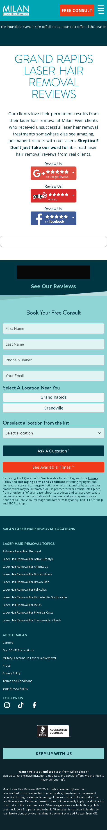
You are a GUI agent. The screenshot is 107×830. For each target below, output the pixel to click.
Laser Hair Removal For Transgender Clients (32, 620)
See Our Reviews (53, 286)
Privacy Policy (11, 673)
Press (7, 666)
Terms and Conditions (17, 681)
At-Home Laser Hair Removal (22, 551)
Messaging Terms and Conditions (41, 482)
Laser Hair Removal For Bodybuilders (27, 574)
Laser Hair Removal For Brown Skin (26, 582)
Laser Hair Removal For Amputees (25, 567)
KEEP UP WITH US (54, 753)
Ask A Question (53, 451)
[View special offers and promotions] (53, 33)
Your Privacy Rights (15, 688)
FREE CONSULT (76, 10)
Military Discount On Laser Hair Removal (29, 658)
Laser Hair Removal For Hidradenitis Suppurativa (35, 597)
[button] (100, 10)
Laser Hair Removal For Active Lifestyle (28, 559)
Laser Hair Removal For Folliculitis (25, 589)
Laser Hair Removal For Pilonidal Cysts (28, 612)
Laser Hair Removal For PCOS (22, 605)
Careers (8, 643)
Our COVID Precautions (18, 650)
